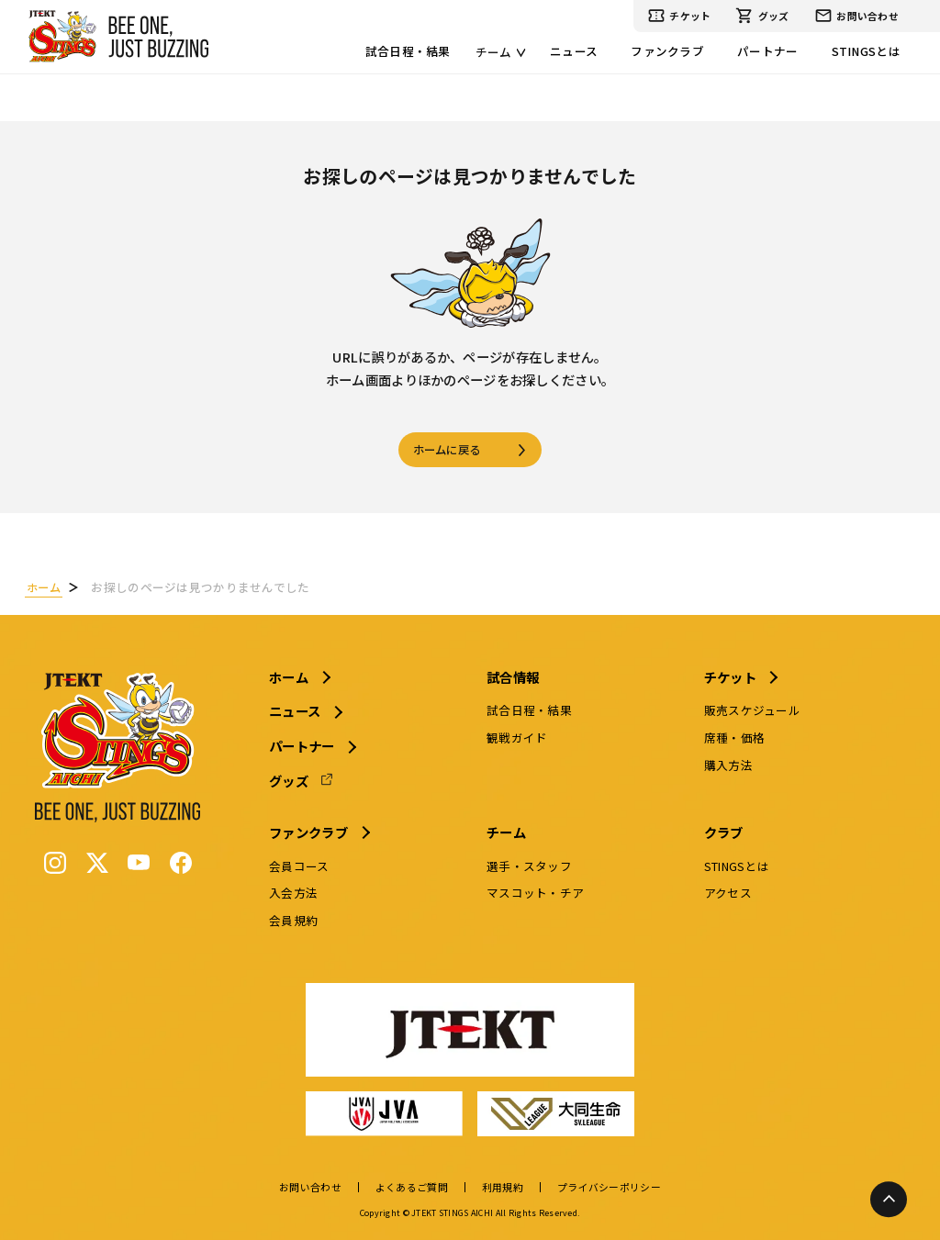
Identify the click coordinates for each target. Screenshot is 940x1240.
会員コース (302, 863)
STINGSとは (866, 51)
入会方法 (297, 890)
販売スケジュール (750, 708)
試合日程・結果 (408, 51)
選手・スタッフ (530, 863)
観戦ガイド (517, 735)
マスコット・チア (536, 890)
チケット (679, 16)
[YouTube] (142, 861)
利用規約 (502, 1185)
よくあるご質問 (411, 1185)
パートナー (767, 51)
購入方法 (726, 763)
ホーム (292, 674)
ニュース (574, 51)
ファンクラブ (667, 51)
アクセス (726, 890)
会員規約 (297, 918)
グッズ (762, 16)
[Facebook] (184, 861)
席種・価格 (732, 735)
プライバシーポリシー (609, 1185)
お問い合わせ (856, 16)
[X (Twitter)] (101, 861)
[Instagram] (58, 861)
